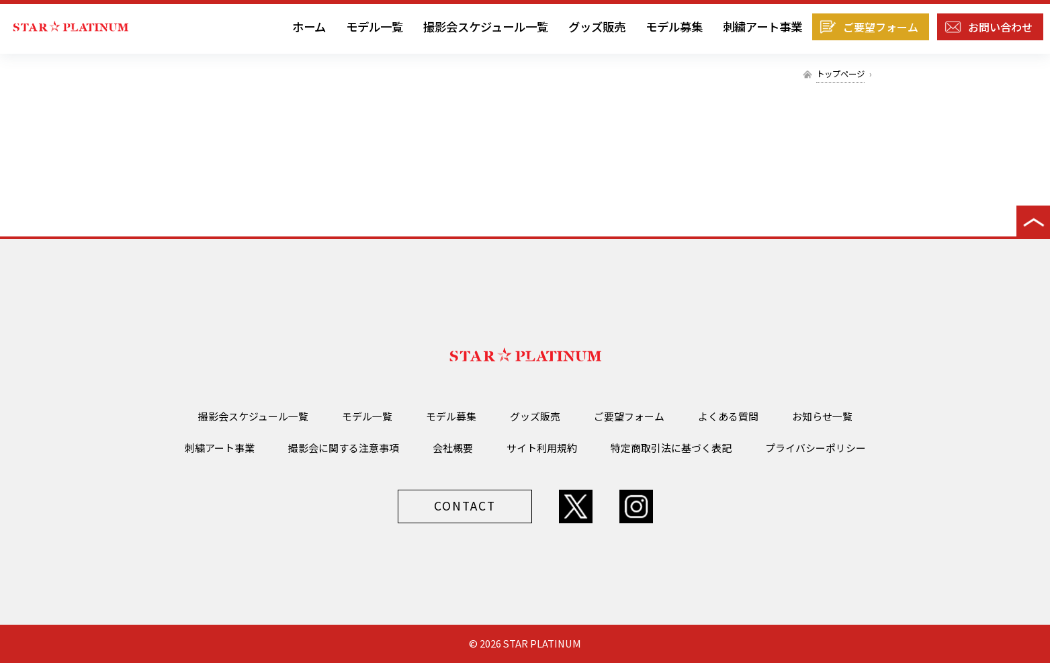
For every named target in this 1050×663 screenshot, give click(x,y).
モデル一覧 (374, 26)
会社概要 (453, 448)
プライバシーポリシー (815, 448)
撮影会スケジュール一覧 (485, 26)
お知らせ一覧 (822, 416)
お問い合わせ (1000, 27)
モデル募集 (674, 26)
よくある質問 (728, 416)
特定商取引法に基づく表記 (671, 448)
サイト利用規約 (542, 448)
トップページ (840, 74)
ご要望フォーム (880, 27)
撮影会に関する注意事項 (343, 448)
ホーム (309, 26)
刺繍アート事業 (762, 26)
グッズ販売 (596, 26)
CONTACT (465, 505)
